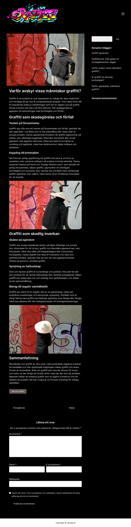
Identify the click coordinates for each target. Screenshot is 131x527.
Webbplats (14, 479)
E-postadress (53, 464)
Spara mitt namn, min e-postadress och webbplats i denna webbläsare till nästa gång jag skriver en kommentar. (46, 494)
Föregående (19, 408)
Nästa (72, 408)
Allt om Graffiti (18, 391)
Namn (13, 464)
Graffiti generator (100, 53)
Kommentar (15, 434)
